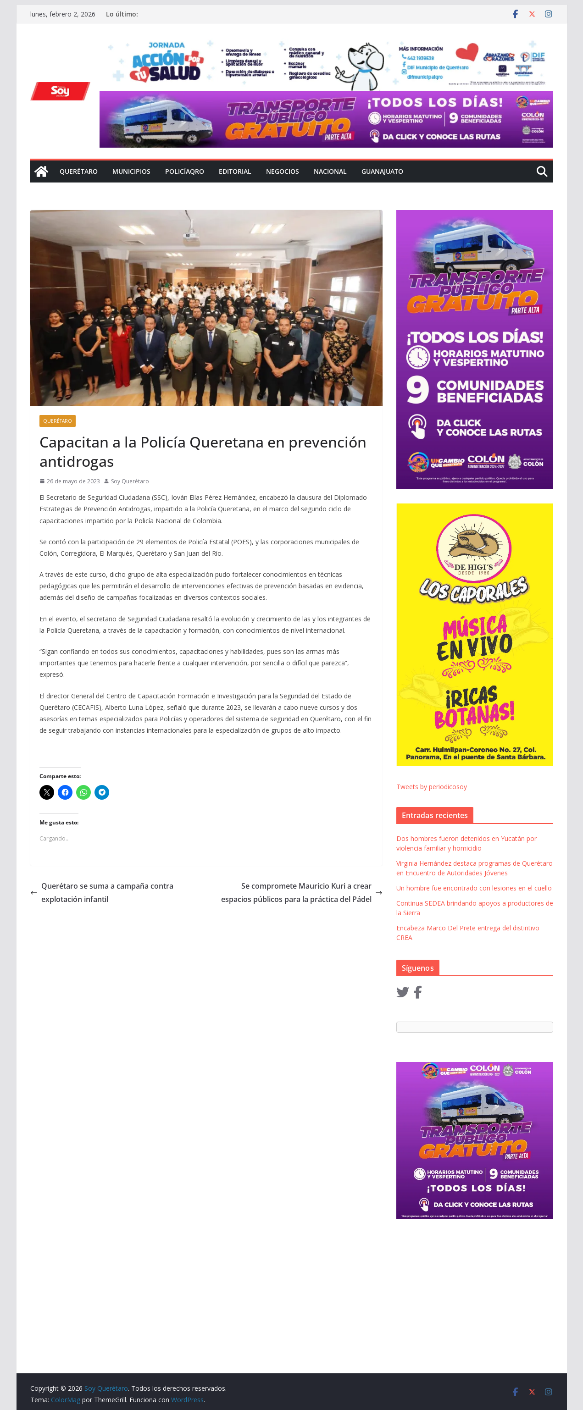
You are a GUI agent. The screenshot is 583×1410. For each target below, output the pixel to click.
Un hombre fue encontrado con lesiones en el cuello (474, 888)
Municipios (131, 171)
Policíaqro (184, 171)
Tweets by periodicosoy (431, 786)
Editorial (235, 171)
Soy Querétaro (130, 481)
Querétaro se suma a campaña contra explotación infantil (101, 892)
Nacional (330, 171)
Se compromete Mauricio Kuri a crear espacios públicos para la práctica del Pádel (302, 892)
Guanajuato (382, 171)
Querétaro (79, 171)
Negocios (282, 171)
